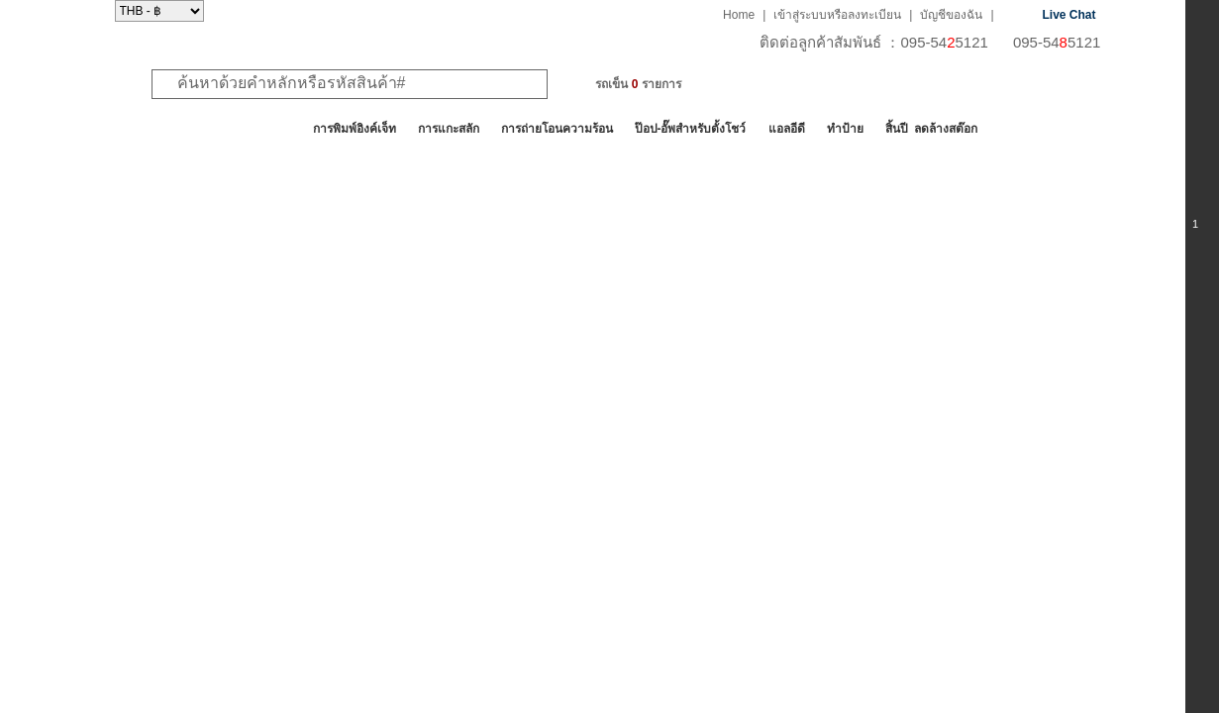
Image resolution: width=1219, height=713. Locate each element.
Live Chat (1069, 15)
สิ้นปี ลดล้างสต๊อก (931, 129)
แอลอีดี (786, 129)
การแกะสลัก (448, 129)
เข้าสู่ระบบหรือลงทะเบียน (837, 15)
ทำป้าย (845, 129)
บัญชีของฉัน (951, 15)
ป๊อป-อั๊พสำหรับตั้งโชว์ (691, 129)
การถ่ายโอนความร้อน (557, 129)
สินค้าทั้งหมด (164, 129)
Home (739, 15)
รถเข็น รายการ (637, 84)
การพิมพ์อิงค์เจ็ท (354, 129)
